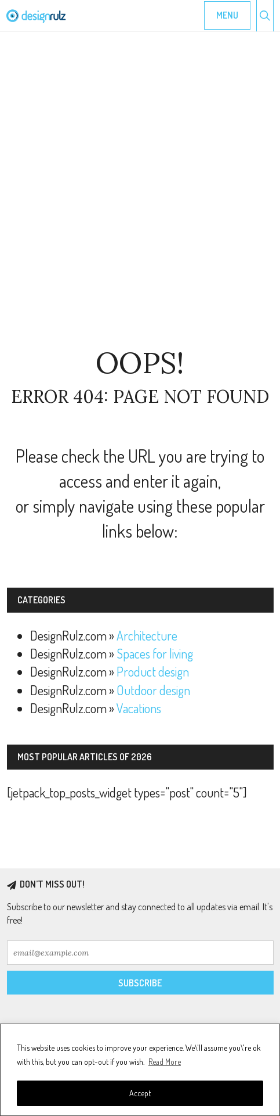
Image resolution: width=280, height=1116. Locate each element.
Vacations (139, 708)
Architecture (147, 635)
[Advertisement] (140, 189)
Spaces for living (155, 653)
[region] (140, 1070)
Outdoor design (153, 690)
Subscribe (140, 983)
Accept (140, 1093)
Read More (164, 1062)
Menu (227, 15)
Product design (153, 671)
